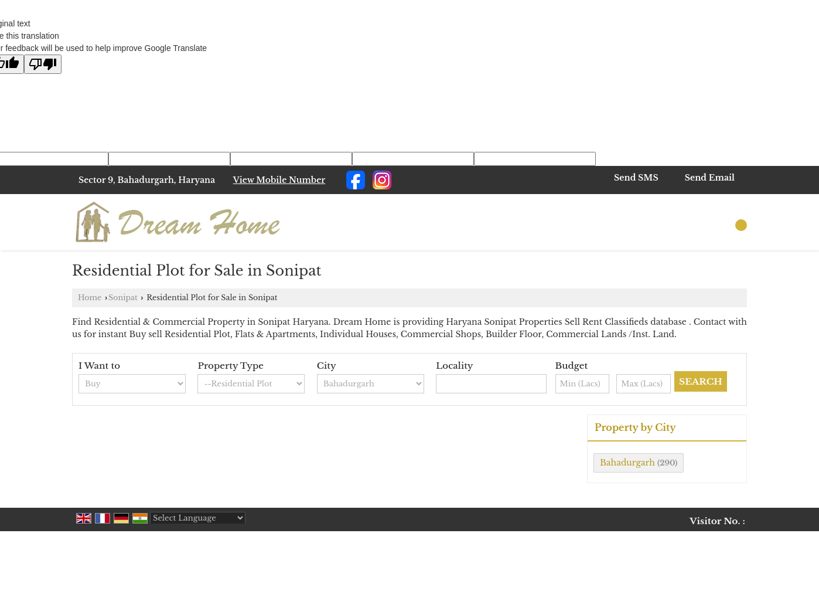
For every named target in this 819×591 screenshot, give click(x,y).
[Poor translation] (43, 64)
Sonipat (123, 297)
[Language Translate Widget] (197, 518)
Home (89, 297)
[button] (279, 180)
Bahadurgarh (627, 462)
